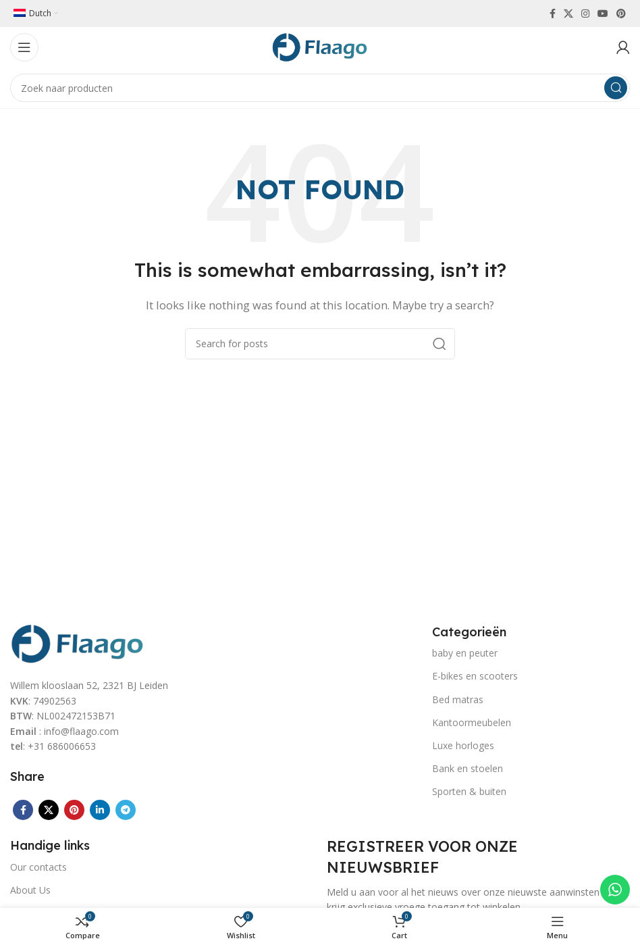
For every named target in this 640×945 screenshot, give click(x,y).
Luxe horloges (463, 745)
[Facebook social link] (552, 13)
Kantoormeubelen (471, 722)
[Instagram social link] (585, 13)
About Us (30, 890)
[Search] (320, 88)
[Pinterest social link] (621, 13)
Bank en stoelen (467, 768)
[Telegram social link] (125, 810)
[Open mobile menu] (24, 47)
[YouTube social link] (602, 13)
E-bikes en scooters (475, 675)
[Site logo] (320, 46)
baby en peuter (465, 652)
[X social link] (568, 13)
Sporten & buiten (469, 791)
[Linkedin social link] (100, 810)
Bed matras (457, 699)
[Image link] (77, 642)
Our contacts (38, 867)
